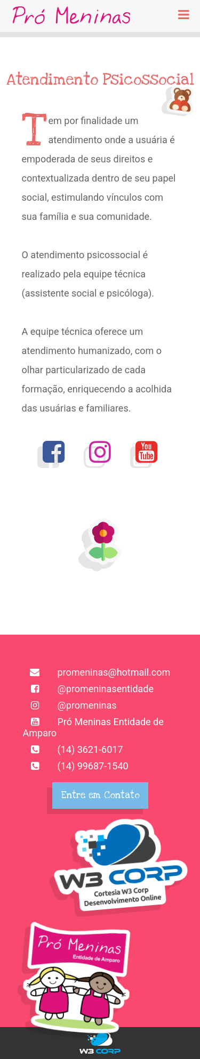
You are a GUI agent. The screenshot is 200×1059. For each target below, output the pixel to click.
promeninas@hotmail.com (97, 672)
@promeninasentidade (88, 688)
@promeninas (70, 705)
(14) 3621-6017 (73, 749)
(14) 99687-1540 (76, 765)
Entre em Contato (100, 795)
